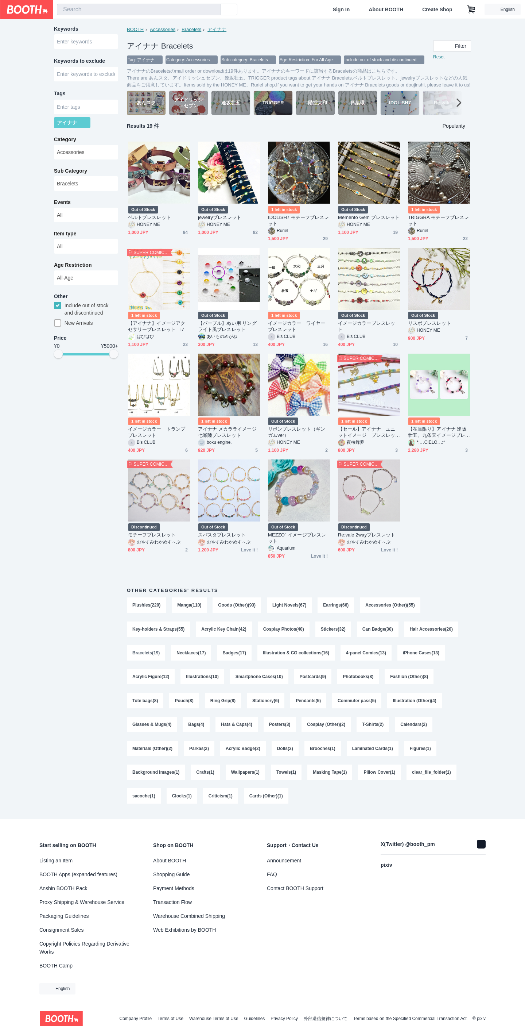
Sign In (341, 9)
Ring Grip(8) (223, 701)
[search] (213, 10)
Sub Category (70, 171)
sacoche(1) (143, 797)
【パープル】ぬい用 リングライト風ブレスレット (227, 326)
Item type (65, 233)
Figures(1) (420, 749)
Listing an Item (56, 860)
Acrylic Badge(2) (243, 749)
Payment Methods (173, 888)
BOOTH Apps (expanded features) (78, 874)
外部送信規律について (325, 1018)
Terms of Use (170, 1018)
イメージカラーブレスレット (366, 326)
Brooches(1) (322, 749)
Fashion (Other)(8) (409, 677)
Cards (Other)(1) (266, 797)
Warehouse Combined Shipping (189, 916)
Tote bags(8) (145, 701)
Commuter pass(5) (357, 701)
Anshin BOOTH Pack (63, 888)
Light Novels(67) (289, 605)
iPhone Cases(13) (421, 653)
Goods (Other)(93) (237, 605)
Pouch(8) (184, 701)
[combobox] (139, 9)
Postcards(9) (313, 677)
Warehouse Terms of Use (213, 1018)
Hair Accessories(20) (431, 629)
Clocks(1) (182, 797)
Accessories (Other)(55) (390, 605)
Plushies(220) (146, 605)
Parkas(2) (199, 749)
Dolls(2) (285, 749)
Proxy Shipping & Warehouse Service (81, 902)
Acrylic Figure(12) (150, 677)
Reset (438, 56)
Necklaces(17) (191, 653)
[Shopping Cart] (471, 9)
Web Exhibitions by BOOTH (184, 930)
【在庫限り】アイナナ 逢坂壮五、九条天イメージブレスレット (437, 432)
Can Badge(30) (377, 629)
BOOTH (135, 29)
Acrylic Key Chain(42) (223, 629)
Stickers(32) (333, 629)
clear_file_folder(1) (431, 773)
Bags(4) (196, 725)
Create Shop (437, 9)
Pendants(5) (308, 701)
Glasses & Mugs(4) (151, 725)
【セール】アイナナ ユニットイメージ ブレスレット (366, 432)
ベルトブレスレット (149, 217)
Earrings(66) (336, 605)
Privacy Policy (284, 1018)
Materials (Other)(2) (152, 749)
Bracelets (191, 29)
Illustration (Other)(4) (414, 701)
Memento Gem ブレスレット (369, 217)
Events (62, 202)
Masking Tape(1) (330, 773)
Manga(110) (189, 605)
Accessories (162, 29)
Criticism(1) (221, 797)
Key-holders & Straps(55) (158, 629)
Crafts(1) (205, 773)
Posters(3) (280, 725)
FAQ (272, 874)
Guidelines (254, 1018)
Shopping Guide (171, 874)
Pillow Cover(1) (380, 773)
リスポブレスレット (429, 323)
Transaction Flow (172, 902)
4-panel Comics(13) (366, 653)
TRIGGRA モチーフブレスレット (438, 220)
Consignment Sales (61, 930)
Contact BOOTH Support (295, 888)
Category (65, 139)
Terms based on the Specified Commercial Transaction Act (410, 1018)
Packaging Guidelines (64, 916)
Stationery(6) (265, 701)
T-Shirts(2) (373, 725)
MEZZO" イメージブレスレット (297, 538)
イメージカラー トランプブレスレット (156, 432)
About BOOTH (386, 9)
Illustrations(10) (202, 677)
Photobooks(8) (358, 677)
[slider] (58, 354)
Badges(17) (234, 653)
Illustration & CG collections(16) (296, 653)
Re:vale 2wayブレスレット (366, 535)
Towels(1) (286, 773)
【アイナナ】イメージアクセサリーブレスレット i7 (156, 326)
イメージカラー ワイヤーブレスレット (296, 326)
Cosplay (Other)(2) (326, 725)
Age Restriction (73, 265)
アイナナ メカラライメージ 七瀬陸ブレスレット (227, 432)
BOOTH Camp (56, 966)
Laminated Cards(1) (372, 749)
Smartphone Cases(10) (259, 677)
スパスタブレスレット (222, 535)
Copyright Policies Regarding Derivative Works (84, 948)
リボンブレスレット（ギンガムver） (296, 432)
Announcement (284, 860)
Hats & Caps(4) (236, 725)
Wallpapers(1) (245, 773)
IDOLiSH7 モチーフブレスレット (298, 220)
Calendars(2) (413, 725)
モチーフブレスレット (152, 535)
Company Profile (135, 1018)
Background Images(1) (155, 773)
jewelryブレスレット (220, 217)
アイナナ (216, 29)
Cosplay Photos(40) (283, 629)
